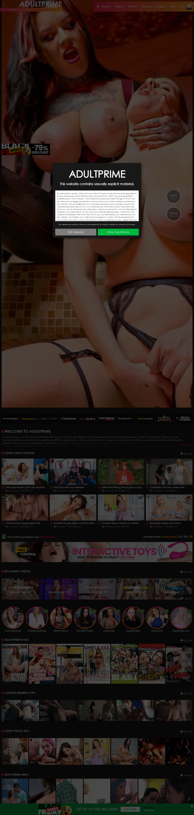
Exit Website (76, 232)
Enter (118, 232)
